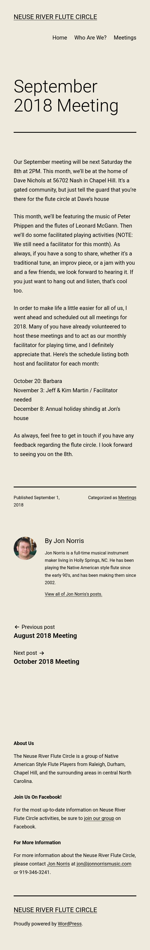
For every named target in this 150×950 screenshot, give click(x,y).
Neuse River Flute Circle (55, 17)
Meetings (125, 37)
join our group (99, 818)
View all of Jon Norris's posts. (73, 594)
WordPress (70, 924)
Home (59, 37)
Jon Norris (58, 864)
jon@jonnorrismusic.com (104, 864)
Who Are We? (90, 37)
